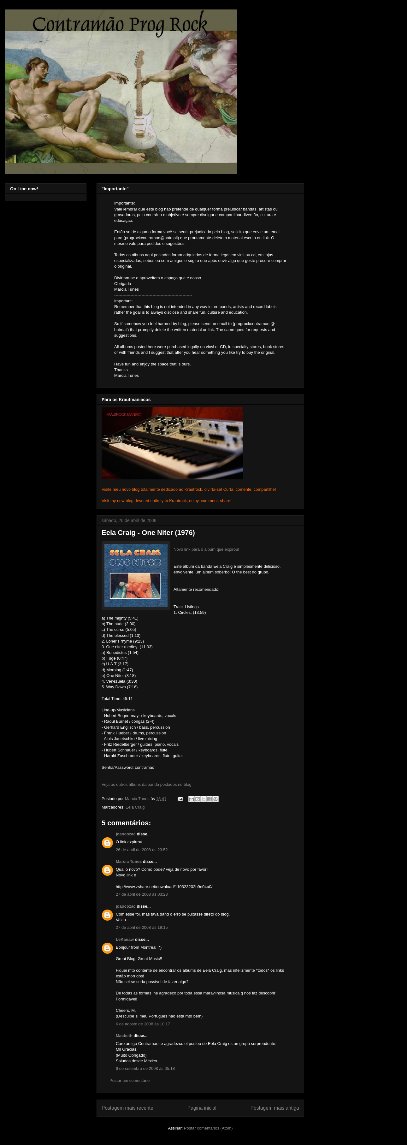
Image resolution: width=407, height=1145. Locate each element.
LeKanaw (125, 939)
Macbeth (124, 1035)
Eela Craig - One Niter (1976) (148, 533)
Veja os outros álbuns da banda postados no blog (147, 784)
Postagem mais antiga (275, 1108)
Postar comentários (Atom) (208, 1128)
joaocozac (126, 834)
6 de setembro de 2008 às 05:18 (145, 1068)
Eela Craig (135, 807)
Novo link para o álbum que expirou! (206, 549)
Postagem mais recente (127, 1108)
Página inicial (201, 1108)
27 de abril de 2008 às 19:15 (142, 927)
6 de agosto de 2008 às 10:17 (143, 1024)
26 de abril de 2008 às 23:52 (142, 849)
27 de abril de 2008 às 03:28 (142, 894)
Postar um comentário (129, 1080)
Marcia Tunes (129, 861)
